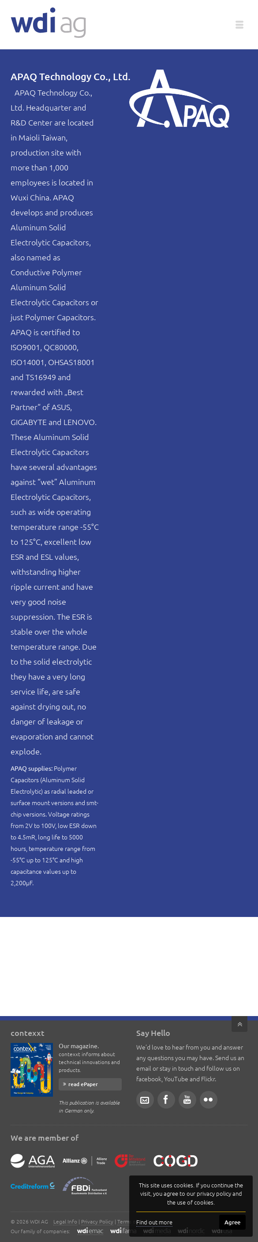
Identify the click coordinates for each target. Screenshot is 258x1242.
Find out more (154, 1222)
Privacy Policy (97, 1221)
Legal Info (65, 1221)
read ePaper (83, 1084)
